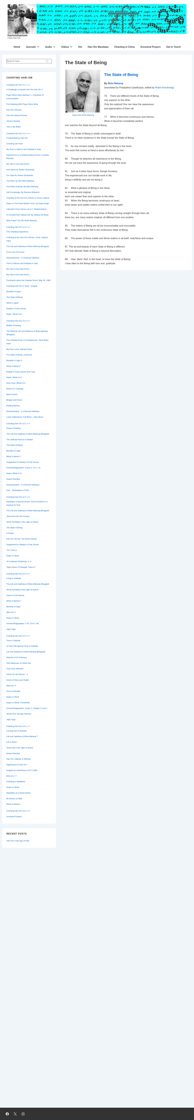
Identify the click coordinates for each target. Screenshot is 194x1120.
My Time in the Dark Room (17, 164)
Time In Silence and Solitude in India (22, 263)
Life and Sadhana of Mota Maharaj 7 (22, 736)
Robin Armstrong (164, 87)
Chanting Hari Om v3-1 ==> (18, 726)
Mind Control (11, 394)
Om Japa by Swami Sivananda (19, 175)
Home (17, 47)
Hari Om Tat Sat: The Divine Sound (21, 539)
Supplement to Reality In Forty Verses (22, 462)
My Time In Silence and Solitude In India (23, 149)
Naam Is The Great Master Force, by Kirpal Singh (27, 203)
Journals (33, 46)
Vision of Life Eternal (15, 595)
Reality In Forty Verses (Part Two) (20, 372)
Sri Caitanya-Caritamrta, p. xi (18, 561)
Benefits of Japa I (13, 291)
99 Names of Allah (14, 798)
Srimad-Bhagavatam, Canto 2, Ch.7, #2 (23, 468)
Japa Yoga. (11, 629)
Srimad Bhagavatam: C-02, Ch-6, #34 (22, 623)
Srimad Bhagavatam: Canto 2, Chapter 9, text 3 (26, 708)
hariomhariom (17, 35)
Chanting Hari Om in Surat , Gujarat (21, 286)
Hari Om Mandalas (98, 47)
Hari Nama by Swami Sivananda (20, 170)
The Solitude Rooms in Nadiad (19, 439)
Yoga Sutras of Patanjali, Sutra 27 (20, 567)
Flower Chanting (13, 428)
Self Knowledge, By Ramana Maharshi (23, 192)
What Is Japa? (12, 303)
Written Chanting (13, 325)
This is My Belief (13, 127)
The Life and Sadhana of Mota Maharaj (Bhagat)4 (27, 510)
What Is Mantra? (13, 804)
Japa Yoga (11, 719)
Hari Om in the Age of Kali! (17, 841)
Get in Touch (173, 47)
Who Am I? (11, 612)
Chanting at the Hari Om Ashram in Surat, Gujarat (27, 198)
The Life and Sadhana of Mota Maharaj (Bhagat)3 (27, 434)
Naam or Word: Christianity (18, 702)
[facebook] (7, 1114)
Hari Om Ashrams (14, 110)
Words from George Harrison (18, 714)
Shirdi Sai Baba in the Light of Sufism (22, 522)
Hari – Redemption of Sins (17, 490)
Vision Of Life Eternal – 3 (17, 674)
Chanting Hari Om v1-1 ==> (18, 85)
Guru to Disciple (13, 691)
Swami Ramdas (13, 479)
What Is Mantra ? (13, 456)
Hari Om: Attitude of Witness (18, 759)
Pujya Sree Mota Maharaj (83, 115)
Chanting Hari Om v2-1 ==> (18, 423)
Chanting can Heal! (14, 144)
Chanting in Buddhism (15, 781)
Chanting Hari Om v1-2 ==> (18, 133)
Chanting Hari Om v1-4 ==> (18, 321)
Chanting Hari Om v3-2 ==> (18, 811)
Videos (67, 46)
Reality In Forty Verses (16, 308)
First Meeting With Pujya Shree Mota (22, 104)
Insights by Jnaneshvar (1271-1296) (21, 770)
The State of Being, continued (19, 355)
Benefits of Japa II (14, 360)
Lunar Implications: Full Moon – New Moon (24, 417)
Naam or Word (12, 556)
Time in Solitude (13, 640)
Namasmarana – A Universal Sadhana (22, 258)
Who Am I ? (11, 776)
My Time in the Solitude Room (19, 349)
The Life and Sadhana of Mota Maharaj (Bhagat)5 (27, 584)
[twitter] (15, 1114)
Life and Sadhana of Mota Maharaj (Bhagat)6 (25, 652)
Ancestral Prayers (150, 47)
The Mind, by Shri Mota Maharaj (20, 181)
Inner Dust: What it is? (15, 383)
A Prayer (10, 533)
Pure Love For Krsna (15, 252)
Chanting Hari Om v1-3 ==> (18, 227)
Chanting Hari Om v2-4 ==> (18, 636)
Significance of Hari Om (16, 765)
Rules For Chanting (14, 389)
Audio (51, 46)
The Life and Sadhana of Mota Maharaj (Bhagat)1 (27, 246)
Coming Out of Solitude (16, 731)
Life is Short (11, 742)
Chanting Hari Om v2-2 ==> (18, 497)
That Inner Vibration (14, 669)
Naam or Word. (13, 618)
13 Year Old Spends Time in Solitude (22, 646)
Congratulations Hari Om (17, 138)
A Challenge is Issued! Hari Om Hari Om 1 (24, 89)
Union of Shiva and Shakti (17, 680)
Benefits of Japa (13, 451)
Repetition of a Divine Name (18, 793)
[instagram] (23, 1114)
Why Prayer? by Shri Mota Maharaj (21, 220)
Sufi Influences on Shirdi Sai (18, 663)
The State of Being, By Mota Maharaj (22, 186)
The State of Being (121, 74)
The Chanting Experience (17, 232)
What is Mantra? (13, 366)
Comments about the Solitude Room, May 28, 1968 (28, 280)
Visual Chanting (13, 121)
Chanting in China (124, 47)
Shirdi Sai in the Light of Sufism (19, 748)
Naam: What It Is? (14, 314)
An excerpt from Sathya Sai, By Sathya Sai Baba (27, 215)
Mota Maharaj (115, 83)
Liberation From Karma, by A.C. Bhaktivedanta (26, 209)
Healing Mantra (13, 405)
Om (80, 47)
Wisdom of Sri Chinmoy (16, 657)
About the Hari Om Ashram (18, 516)
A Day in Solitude (13, 578)
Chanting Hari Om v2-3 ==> (18, 574)
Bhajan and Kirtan (14, 400)
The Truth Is (11, 550)
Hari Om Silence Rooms (16, 115)
